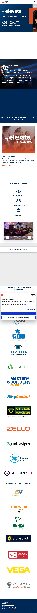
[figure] (18, 229)
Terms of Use (14, 608)
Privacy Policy (10, 608)
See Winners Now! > (7, 165)
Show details (30, 309)
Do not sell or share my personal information (18, 317)
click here (26, 304)
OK (18, 313)
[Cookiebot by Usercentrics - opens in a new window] (30, 295)
